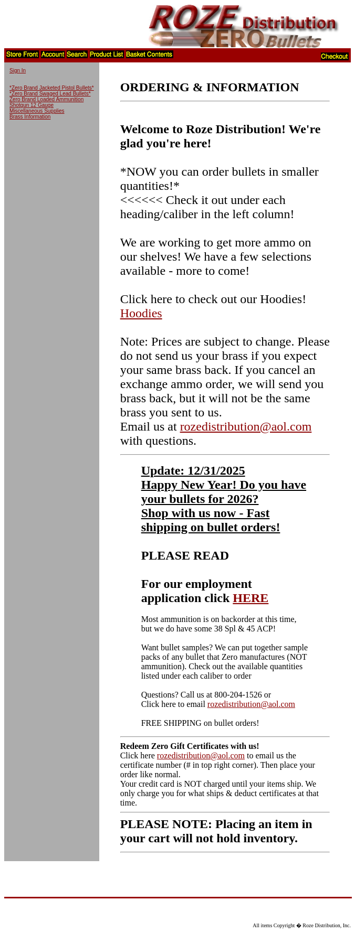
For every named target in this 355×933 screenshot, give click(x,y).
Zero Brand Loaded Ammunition (46, 99)
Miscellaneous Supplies (37, 111)
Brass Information (29, 117)
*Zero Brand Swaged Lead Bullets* (50, 93)
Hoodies (141, 313)
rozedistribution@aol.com (246, 426)
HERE (250, 598)
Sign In (17, 70)
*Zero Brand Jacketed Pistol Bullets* (51, 88)
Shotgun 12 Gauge (31, 105)
